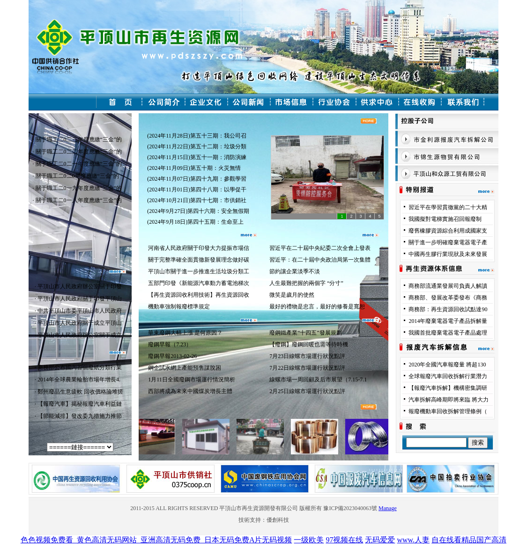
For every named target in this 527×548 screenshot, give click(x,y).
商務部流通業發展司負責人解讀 (447, 286)
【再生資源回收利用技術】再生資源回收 (198, 295)
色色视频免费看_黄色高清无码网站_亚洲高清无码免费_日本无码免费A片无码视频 (156, 540)
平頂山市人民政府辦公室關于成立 (79, 335)
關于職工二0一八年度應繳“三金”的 (79, 200)
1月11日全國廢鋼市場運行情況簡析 (191, 379)
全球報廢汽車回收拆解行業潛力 (447, 376)
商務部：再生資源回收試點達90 (447, 309)
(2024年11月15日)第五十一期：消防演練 (196, 157)
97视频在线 (344, 540)
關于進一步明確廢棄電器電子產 (447, 242)
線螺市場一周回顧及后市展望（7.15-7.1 (318, 379)
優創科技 (278, 520)
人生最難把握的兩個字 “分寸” (306, 283)
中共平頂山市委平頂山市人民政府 (79, 310)
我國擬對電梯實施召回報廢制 (445, 219)
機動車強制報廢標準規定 (179, 306)
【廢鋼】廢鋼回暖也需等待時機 (308, 344)
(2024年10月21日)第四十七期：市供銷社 (196, 200)
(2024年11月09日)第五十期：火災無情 (195, 168)
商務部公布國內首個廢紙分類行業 (79, 367)
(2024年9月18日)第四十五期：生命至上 (196, 222)
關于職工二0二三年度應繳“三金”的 (79, 139)
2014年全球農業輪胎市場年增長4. (78, 379)
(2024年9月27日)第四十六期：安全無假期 (198, 211)
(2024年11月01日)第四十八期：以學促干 (196, 189)
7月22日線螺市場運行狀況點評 (307, 368)
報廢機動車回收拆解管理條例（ (447, 411)
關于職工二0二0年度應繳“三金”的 (77, 176)
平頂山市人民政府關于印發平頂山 (79, 298)
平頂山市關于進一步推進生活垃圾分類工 (198, 271)
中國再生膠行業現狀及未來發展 (447, 254)
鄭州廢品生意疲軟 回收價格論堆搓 (80, 391)
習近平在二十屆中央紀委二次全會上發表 (320, 248)
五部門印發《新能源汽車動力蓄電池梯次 (198, 283)
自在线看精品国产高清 (468, 540)
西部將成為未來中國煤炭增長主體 (190, 391)
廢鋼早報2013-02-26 (174, 356)
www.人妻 (413, 540)
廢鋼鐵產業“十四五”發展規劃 (305, 332)
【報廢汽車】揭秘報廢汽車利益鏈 (79, 404)
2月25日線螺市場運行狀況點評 (307, 391)
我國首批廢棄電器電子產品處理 (447, 332)
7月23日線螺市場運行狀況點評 (307, 356)
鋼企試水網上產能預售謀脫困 (187, 368)
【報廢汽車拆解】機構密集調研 (447, 388)
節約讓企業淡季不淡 (294, 271)
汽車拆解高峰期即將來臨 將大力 (448, 399)
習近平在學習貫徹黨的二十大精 (447, 207)
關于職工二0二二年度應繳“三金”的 (79, 151)
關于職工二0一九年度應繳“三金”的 (79, 188)
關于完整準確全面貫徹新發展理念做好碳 (198, 259)
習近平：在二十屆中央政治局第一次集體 (320, 259)
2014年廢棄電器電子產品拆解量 (447, 321)
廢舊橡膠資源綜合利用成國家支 (447, 230)
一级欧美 (309, 540)
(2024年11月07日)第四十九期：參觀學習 (196, 178)
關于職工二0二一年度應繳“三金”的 (79, 164)
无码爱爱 (380, 540)
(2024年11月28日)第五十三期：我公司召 (196, 135)
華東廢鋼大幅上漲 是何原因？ (185, 332)
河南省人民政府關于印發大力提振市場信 (198, 248)
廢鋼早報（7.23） (170, 344)
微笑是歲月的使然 (291, 295)
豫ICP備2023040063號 (350, 508)
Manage (388, 508)
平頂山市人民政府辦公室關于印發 (79, 286)
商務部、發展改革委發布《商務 (447, 297)
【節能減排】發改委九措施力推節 (79, 416)
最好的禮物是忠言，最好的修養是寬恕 (317, 306)
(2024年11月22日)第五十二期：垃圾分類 (196, 146)
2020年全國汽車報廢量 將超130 (447, 364)
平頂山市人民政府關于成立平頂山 (79, 323)
